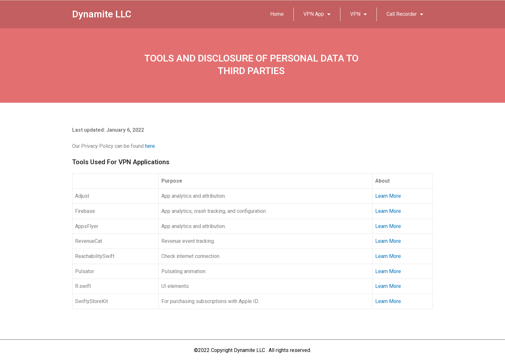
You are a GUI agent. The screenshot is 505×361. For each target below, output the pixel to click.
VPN (358, 14)
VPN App (316, 14)
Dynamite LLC (102, 14)
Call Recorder (404, 14)
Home (277, 14)
